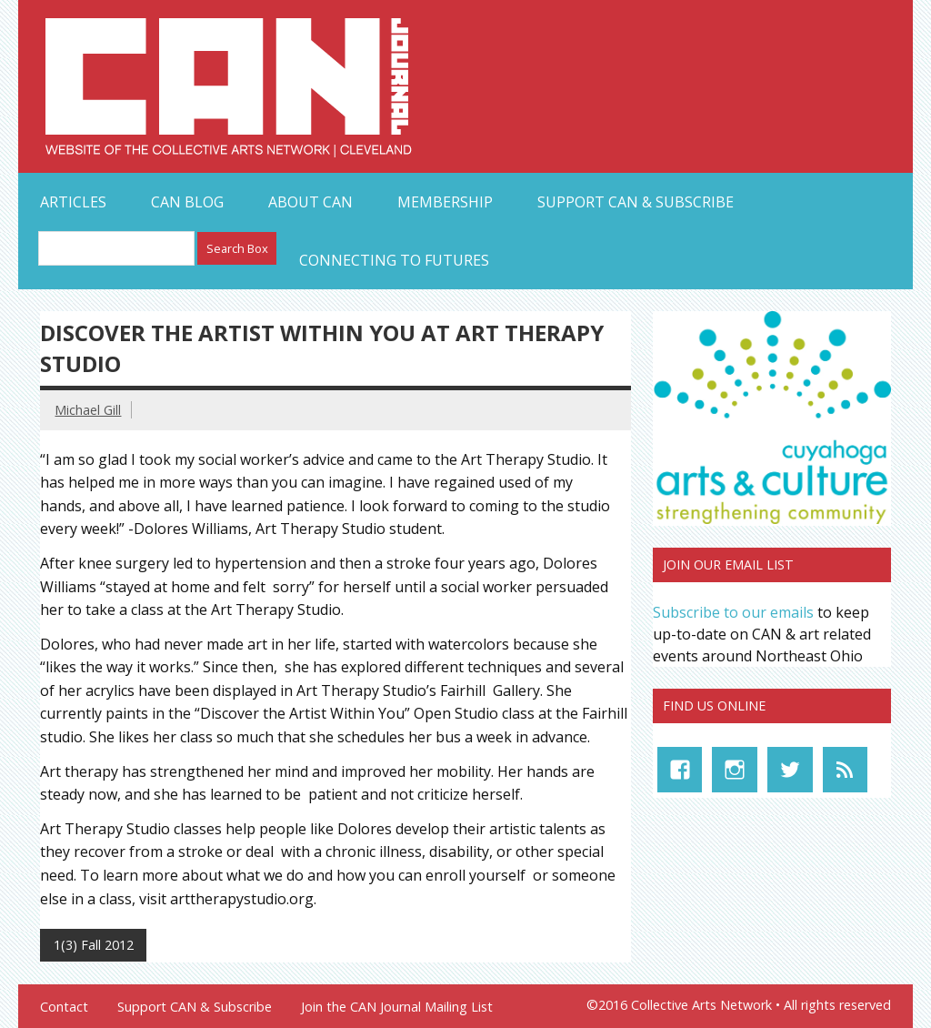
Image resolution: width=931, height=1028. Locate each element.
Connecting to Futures (394, 260)
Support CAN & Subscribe (635, 202)
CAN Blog (187, 202)
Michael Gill (88, 409)
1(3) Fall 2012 (94, 944)
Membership (445, 202)
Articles (73, 202)
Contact (64, 1007)
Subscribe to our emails (733, 612)
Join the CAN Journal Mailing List (397, 1007)
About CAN (310, 202)
